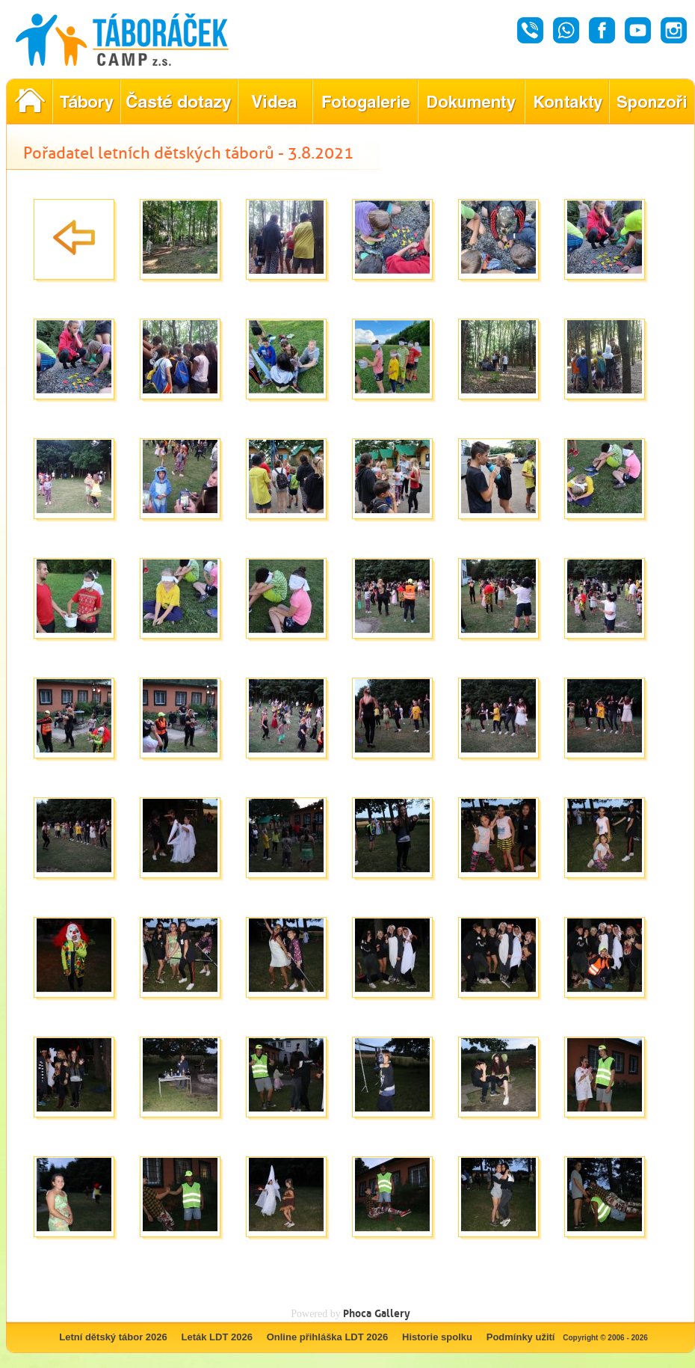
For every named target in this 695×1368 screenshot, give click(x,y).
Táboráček (122, 39)
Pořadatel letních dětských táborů (29, 102)
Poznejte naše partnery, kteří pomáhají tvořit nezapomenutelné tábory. (652, 102)
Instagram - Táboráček (674, 30)
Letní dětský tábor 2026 (113, 1337)
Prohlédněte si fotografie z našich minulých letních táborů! (365, 102)
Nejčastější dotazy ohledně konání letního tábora (179, 102)
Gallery (392, 1313)
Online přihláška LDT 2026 (328, 1337)
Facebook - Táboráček (602, 30)
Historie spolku (437, 1337)
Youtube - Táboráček (638, 30)
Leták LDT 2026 (217, 1337)
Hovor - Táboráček (530, 30)
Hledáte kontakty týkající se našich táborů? (567, 102)
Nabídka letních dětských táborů (86, 102)
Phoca (357, 1313)
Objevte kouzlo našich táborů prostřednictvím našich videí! (275, 102)
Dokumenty (471, 102)
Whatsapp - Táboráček (566, 30)
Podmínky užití (520, 1337)
